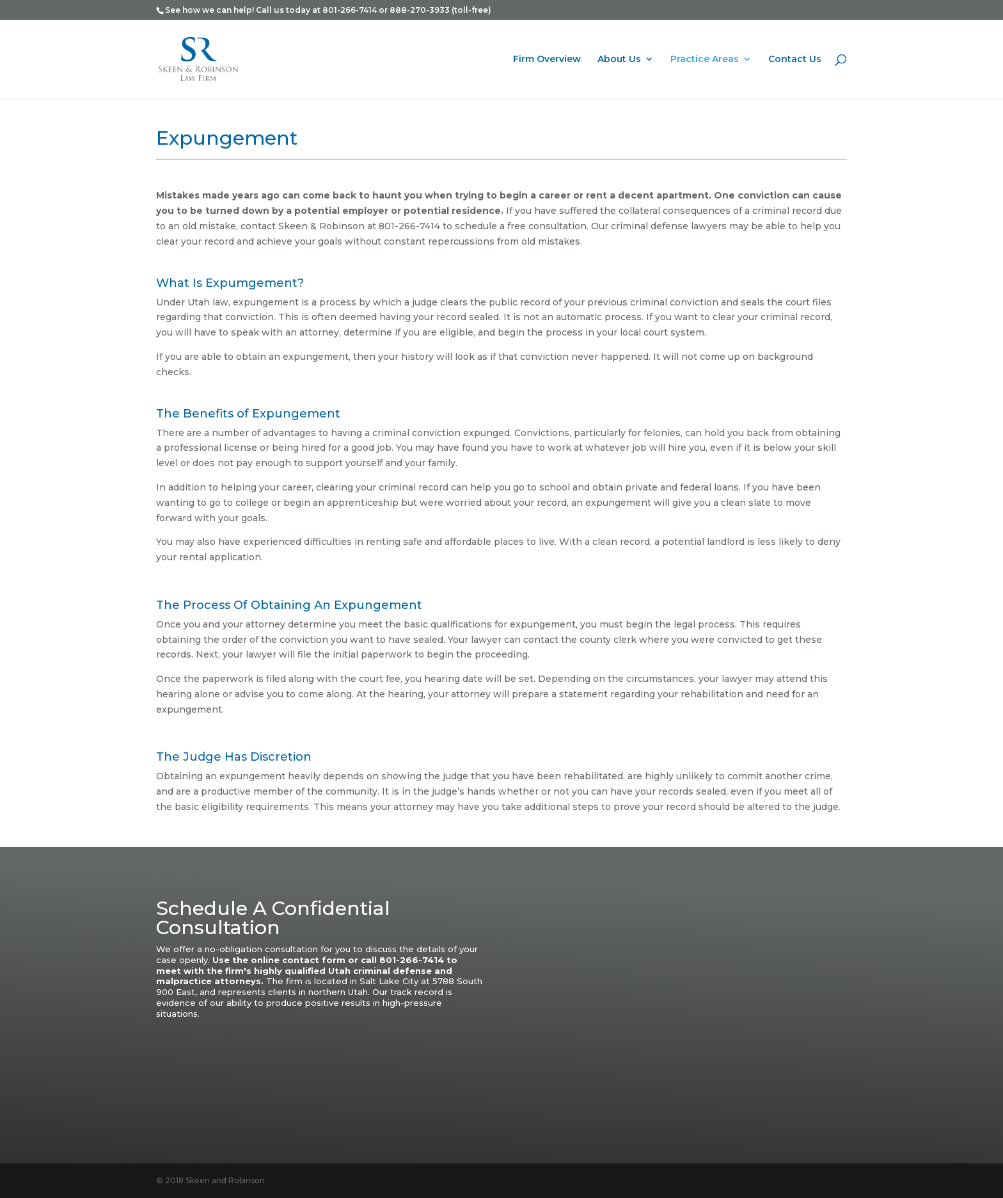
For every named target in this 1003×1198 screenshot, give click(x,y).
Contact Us (794, 59)
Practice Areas (704, 59)
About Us (619, 59)
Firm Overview (547, 59)
